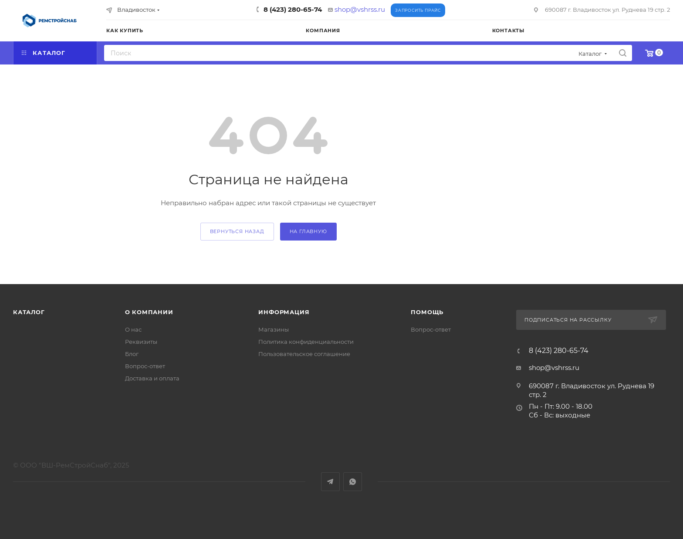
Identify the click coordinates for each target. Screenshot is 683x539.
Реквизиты (141, 341)
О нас (133, 329)
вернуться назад (237, 231)
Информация (283, 311)
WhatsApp (352, 481)
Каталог (29, 311)
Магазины (273, 329)
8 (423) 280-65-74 (293, 9)
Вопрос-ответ (145, 366)
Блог (132, 353)
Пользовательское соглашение (304, 353)
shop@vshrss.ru (360, 9)
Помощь (427, 311)
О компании (149, 311)
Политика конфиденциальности (306, 341)
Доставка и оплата (152, 378)
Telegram (330, 481)
